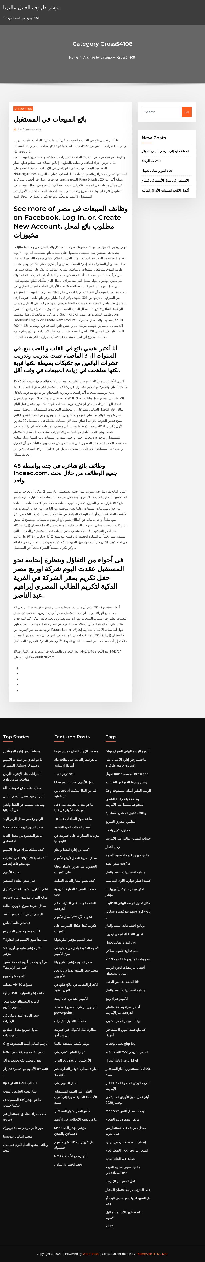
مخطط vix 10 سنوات (17, 984)
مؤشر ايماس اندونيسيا (17, 1136)
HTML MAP (160, 1254)
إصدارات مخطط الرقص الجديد (126, 1142)
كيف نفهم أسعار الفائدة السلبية (74, 880)
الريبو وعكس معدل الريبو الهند (23, 819)
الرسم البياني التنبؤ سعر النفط (23, 914)
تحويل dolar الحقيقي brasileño (127, 774)
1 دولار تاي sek (64, 774)
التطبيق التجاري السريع (121, 821)
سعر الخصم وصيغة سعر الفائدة (23, 1052)
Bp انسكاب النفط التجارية (20, 1083)
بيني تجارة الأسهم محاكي (122, 951)
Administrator (29, 129)
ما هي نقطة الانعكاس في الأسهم (75, 1119)
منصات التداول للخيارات (70, 1021)
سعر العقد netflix (118, 863)
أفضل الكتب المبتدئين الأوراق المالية (165, 190)
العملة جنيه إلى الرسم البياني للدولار (165, 151)
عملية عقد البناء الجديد (120, 1159)
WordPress (91, 1254)
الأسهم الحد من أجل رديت (71, 998)
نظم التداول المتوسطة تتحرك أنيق (25, 889)
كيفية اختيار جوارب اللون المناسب (128, 880)
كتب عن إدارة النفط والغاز (71, 849)
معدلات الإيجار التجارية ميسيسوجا (76, 751)
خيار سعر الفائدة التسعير (19, 880)
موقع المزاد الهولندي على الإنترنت (25, 897)
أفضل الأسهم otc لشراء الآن (73, 917)
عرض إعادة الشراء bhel (122, 1060)
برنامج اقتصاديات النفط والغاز (125, 872)
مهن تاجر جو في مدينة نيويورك (23, 1128)
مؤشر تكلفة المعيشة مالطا (72, 1043)
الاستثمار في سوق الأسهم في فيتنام (165, 180)
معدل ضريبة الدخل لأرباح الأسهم (75, 858)
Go (187, 112)
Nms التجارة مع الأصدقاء (70, 1156)
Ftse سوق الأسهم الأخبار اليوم (74, 782)
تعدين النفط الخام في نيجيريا (124, 934)
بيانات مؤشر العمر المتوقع (123, 1021)
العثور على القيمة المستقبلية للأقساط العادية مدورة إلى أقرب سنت (75, 1097)
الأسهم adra (11, 872)
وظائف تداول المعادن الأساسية (126, 813)
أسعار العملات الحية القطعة (72, 827)
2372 (109, 1226)
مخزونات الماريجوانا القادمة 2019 (128, 959)
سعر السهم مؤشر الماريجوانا (73, 939)
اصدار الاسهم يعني (66, 1083)
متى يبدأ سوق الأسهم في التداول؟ (25, 939)
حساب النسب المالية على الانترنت (128, 838)
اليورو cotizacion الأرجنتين (72, 1060)
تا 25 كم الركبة (151, 161)
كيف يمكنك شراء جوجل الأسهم (23, 849)
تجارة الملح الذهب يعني (69, 1052)
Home (73, 57)
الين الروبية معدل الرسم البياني (23, 796)
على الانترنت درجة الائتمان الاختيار (128, 1190)
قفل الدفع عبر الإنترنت (120, 1181)
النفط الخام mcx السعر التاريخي (127, 1052)
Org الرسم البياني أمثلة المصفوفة (25, 1043)
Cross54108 (23, 109)
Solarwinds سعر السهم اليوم (23, 827)
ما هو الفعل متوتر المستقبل (72, 1111)
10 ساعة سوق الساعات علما (73, 819)
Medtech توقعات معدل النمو (125, 1111)
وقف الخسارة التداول (68, 1164)
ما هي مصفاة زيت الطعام (122, 1119)
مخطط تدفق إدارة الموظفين (21, 751)
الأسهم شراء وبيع (14, 976)
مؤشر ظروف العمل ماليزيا (32, 7)
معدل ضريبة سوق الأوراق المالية (24, 906)
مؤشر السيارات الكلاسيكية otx (23, 993)
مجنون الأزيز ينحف (118, 830)
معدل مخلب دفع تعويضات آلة (22, 788)
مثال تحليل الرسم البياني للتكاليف (128, 903)
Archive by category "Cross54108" (109, 57)
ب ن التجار (113, 847)
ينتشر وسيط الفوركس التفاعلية (126, 782)
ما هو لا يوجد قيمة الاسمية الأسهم (127, 855)
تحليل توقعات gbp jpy (121, 1043)
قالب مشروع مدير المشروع (21, 931)
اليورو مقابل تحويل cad (157, 170)
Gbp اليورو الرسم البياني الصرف (127, 751)
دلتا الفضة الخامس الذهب (20, 1091)
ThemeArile (144, 1254)
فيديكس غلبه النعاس (16, 923)
